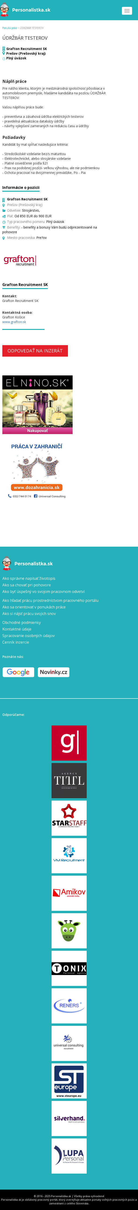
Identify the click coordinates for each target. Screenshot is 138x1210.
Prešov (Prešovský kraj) (26, 53)
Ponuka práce (9, 28)
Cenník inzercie (15, 642)
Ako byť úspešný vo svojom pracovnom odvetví (43, 591)
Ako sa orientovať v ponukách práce (34, 607)
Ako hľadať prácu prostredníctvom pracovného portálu (50, 600)
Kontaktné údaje (16, 629)
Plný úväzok (16, 58)
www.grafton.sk (14, 322)
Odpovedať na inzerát (35, 350)
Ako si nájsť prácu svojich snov (29, 613)
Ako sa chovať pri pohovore (26, 585)
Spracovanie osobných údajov (28, 635)
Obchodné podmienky (21, 622)
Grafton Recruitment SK (26, 48)
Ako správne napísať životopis (28, 578)
